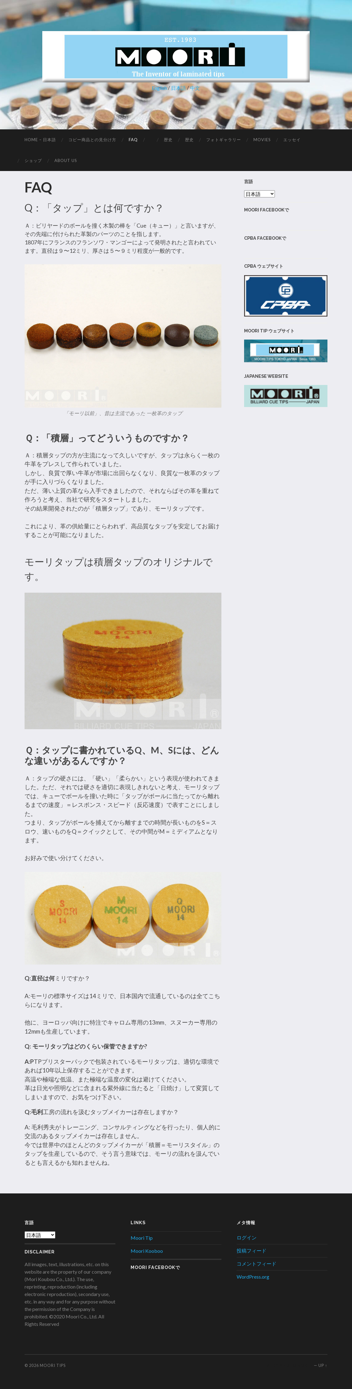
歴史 (168, 139)
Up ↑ (322, 1365)
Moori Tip (142, 1238)
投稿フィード (251, 1250)
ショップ (33, 160)
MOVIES (262, 139)
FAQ (133, 139)
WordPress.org (253, 1277)
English (158, 87)
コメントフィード (256, 1263)
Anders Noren (296, 1365)
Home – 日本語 (40, 139)
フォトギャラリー (223, 139)
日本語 (179, 87)
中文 (197, 87)
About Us (65, 160)
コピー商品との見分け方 (92, 139)
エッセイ (292, 139)
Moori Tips (53, 1365)
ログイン (247, 1237)
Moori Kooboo (147, 1251)
